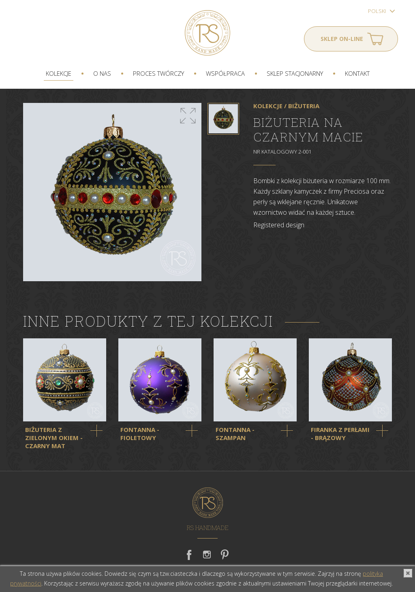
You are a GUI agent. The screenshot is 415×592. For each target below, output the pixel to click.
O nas (102, 73)
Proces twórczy (158, 73)
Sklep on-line (342, 39)
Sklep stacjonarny (295, 73)
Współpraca (225, 73)
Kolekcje (58, 73)
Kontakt (357, 73)
